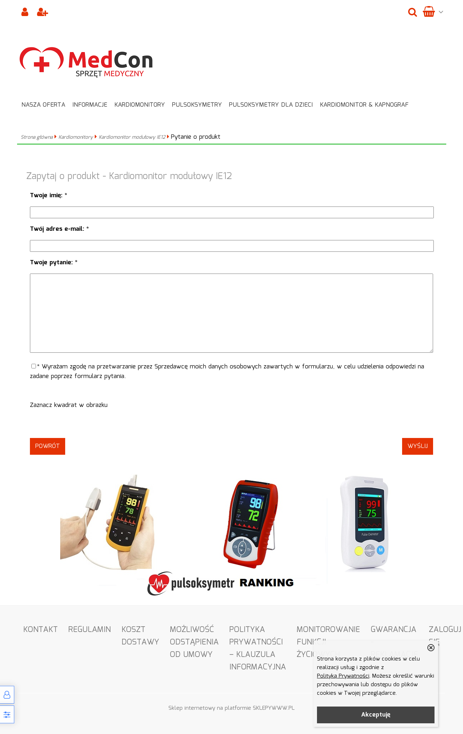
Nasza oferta (43, 105)
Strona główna (37, 137)
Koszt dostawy (140, 635)
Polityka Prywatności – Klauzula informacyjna (257, 648)
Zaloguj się (445, 635)
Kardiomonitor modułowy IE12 (132, 137)
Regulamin (89, 629)
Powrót (47, 446)
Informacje (89, 105)
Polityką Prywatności (343, 676)
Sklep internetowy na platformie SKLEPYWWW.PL (231, 708)
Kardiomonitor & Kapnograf (364, 105)
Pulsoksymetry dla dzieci (271, 105)
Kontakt (40, 629)
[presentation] (231, 424)
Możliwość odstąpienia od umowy (194, 642)
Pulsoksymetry (197, 105)
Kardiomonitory (139, 105)
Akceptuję (375, 715)
